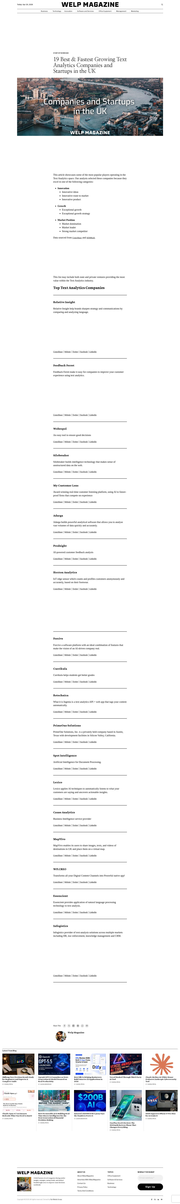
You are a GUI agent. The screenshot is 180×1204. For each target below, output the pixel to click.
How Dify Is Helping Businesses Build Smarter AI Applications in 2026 (88, 1079)
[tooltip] (65, 1026)
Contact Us (81, 1184)
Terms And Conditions (85, 1191)
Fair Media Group (56, 1200)
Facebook (90, 351)
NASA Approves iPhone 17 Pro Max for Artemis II (160, 1115)
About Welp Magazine (85, 1176)
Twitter (79, 351)
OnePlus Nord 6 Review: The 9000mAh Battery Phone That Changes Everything (123, 1125)
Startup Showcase (61, 53)
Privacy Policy (82, 1187)
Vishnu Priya (8, 1084)
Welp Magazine (76, 1032)
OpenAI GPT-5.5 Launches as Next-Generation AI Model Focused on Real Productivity (53, 1079)
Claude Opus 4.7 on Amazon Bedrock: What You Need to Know (17, 1115)
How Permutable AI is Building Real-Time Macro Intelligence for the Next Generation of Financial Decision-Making (54, 1117)
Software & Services (115, 1180)
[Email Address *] (150, 1178)
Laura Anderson (45, 1084)
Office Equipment (114, 1176)
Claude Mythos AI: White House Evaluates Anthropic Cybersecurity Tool (161, 1079)
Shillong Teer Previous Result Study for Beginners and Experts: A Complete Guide (18, 1079)
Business (111, 1184)
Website (71, 351)
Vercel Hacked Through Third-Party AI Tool (125, 1078)
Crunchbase (78, 237)
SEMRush (94, 237)
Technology (112, 1187)
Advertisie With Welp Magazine (89, 1180)
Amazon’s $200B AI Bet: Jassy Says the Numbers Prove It (89, 1115)
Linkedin (101, 351)
